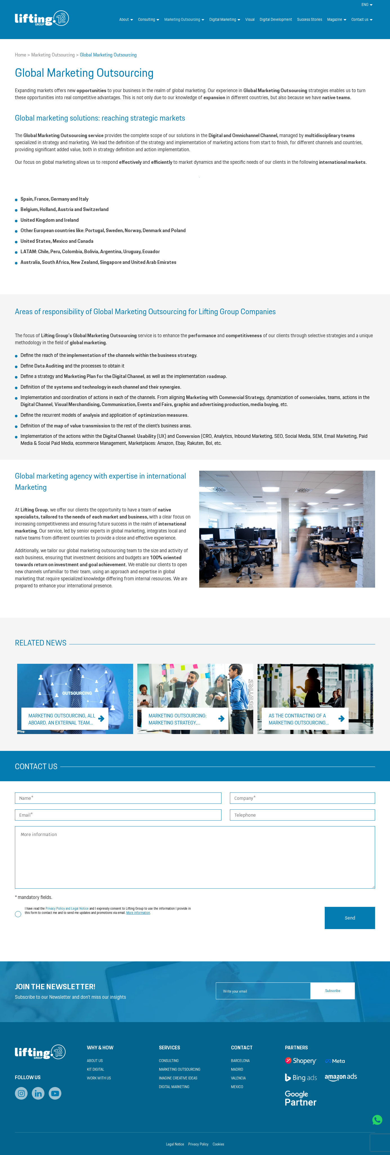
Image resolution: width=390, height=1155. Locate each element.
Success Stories (309, 19)
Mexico (237, 1087)
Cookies (218, 1144)
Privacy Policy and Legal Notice (67, 908)
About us (95, 1061)
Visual (250, 19)
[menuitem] (367, 5)
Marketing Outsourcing (184, 19)
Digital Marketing (224, 19)
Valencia (238, 1078)
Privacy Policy (198, 1144)
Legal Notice (175, 1144)
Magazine (336, 19)
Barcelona (240, 1061)
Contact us (362, 19)
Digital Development (276, 19)
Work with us (99, 1078)
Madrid (237, 1069)
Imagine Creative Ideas (178, 1078)
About (126, 19)
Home (20, 55)
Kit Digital (95, 1069)
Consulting (148, 19)
